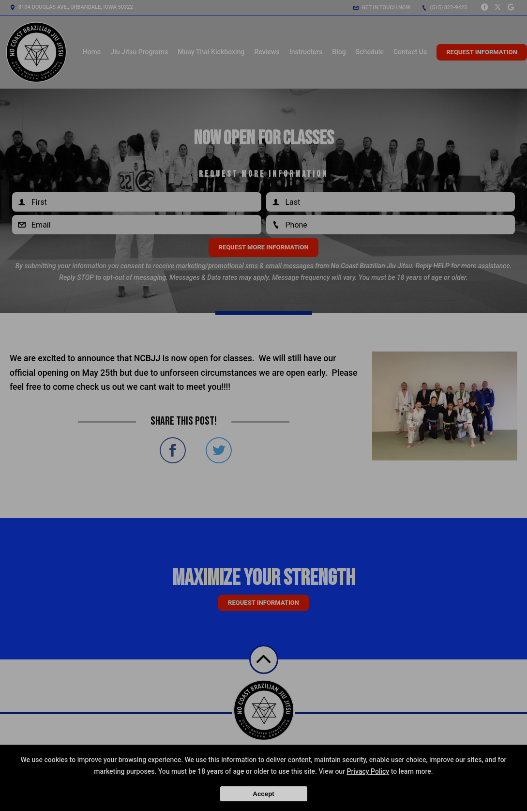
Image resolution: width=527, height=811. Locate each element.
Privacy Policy (368, 771)
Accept (263, 793)
